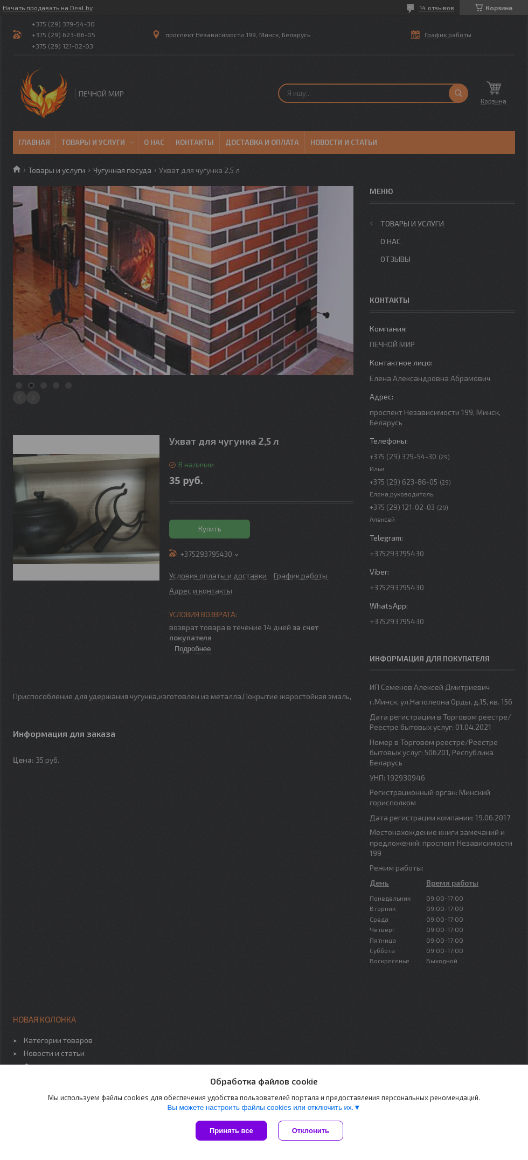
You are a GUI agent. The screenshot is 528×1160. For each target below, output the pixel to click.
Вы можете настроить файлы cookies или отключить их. (260, 1107)
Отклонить (310, 1131)
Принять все (231, 1131)
